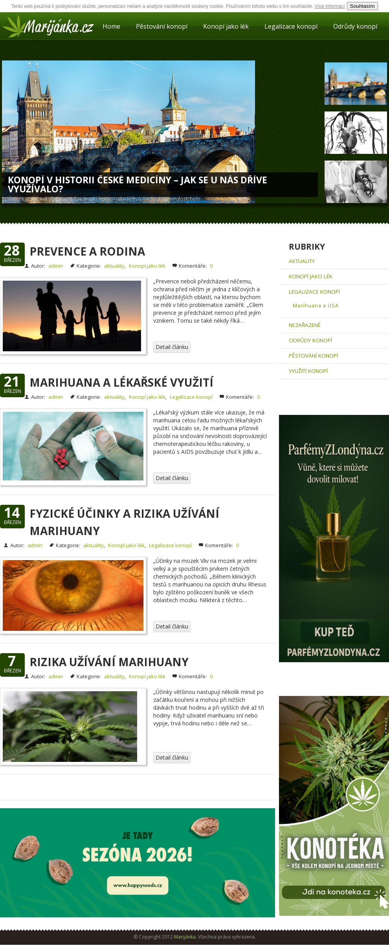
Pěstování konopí (161, 26)
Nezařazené (305, 325)
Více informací (330, 6)
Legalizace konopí (290, 26)
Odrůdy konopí (355, 26)
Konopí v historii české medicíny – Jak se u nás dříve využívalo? (137, 184)
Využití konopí (308, 370)
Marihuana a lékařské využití (121, 382)
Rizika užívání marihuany (109, 661)
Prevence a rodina (87, 251)
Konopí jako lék (226, 26)
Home (111, 26)
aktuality (114, 265)
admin (55, 265)
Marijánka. (185, 936)
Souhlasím (362, 6)
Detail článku (172, 347)
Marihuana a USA (316, 305)
